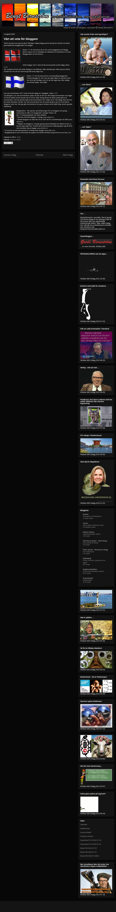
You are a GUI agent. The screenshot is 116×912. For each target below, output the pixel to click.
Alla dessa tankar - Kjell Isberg (95, 541)
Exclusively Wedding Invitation (93, 571)
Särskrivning (85, 828)
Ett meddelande (88, 552)
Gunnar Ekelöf (85, 832)
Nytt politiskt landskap (90, 543)
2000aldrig (87, 558)
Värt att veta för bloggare (21, 38)
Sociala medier (15, 140)
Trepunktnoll (88, 578)
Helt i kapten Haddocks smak (93, 525)
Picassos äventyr (86, 836)
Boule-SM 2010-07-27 (88, 852)
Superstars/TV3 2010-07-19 (90, 840)
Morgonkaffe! (87, 580)
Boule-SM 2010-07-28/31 (89, 856)
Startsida (39, 155)
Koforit (85, 514)
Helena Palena (88, 532)
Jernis (85, 523)
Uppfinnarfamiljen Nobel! (91, 534)
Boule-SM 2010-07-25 (88, 848)
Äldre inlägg (68, 155)
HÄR (28, 50)
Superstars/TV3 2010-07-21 (90, 844)
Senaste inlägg (10, 155)
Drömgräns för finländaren (92, 516)
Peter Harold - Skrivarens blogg (95, 550)
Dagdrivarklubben (90, 569)
